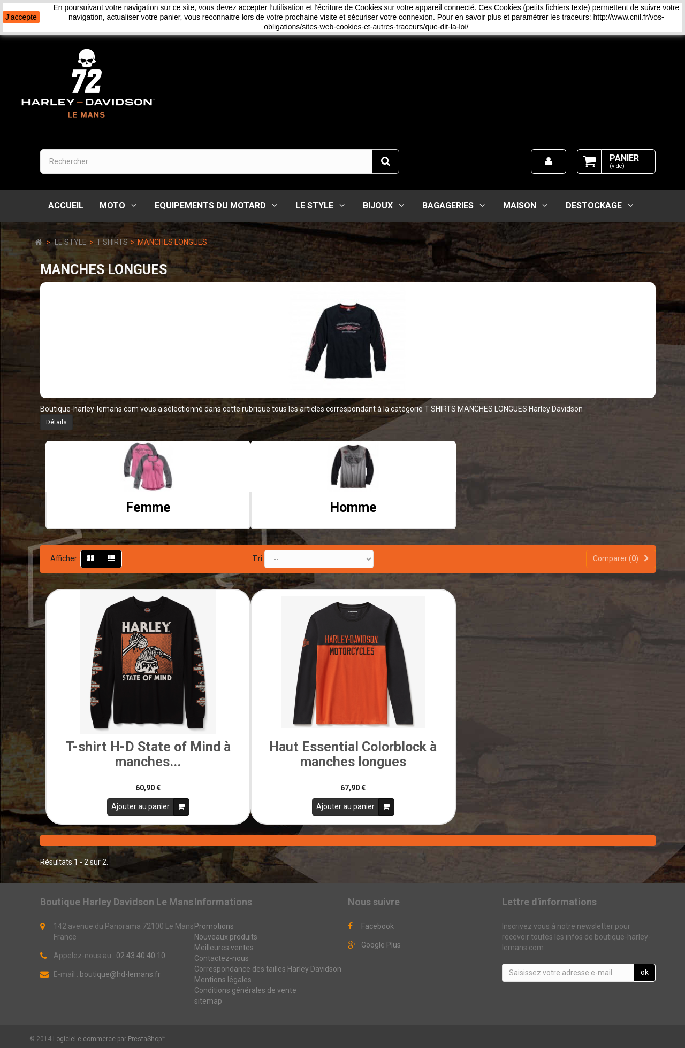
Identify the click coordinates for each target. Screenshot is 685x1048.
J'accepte (21, 17)
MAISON (519, 205)
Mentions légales (223, 976)
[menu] (548, 161)
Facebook (377, 922)
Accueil (65, 205)
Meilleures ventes (224, 944)
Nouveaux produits (225, 933)
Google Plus (381, 941)
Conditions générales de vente (245, 986)
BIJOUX (378, 205)
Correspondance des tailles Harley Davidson (267, 965)
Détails (56, 422)
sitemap (208, 997)
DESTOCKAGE (594, 205)
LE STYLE (314, 205)
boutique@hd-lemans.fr (120, 970)
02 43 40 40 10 (140, 952)
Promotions (214, 922)
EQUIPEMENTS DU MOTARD (210, 205)
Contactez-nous (221, 954)
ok (645, 968)
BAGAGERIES (448, 205)
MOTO (112, 205)
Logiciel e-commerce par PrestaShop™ (109, 1035)
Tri (257, 558)
